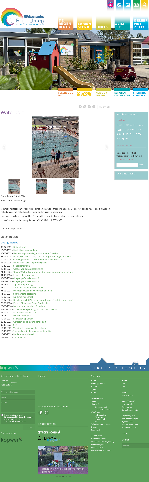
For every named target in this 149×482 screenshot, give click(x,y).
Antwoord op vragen (130, 419)
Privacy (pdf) (99, 417)
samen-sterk (134, 129)
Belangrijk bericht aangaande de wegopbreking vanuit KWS (42, 256)
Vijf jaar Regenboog (23, 284)
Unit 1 (124, 384)
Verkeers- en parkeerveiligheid (28, 287)
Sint (15, 324)
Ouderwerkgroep (98, 444)
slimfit (120, 134)
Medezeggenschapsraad (101, 450)
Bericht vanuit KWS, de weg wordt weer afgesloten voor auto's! (43, 300)
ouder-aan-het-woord (129, 125)
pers (141, 124)
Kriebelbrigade (97, 447)
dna (118, 125)
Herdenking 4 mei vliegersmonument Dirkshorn (36, 253)
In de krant (95, 430)
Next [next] (107, 147)
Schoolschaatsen (21, 265)
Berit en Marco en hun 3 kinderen (29, 306)
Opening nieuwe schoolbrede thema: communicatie (38, 259)
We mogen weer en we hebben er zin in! (32, 290)
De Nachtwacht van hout (25, 312)
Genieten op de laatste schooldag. (29, 321)
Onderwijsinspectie (102, 409)
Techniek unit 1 (20, 337)
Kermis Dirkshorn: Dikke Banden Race (31, 303)
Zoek (141, 164)
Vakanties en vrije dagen (101, 424)
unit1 (129, 134)
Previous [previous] (4, 147)
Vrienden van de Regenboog (102, 441)
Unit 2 (124, 386)
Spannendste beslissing (24, 293)
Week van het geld (22, 315)
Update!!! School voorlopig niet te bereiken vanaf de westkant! (43, 272)
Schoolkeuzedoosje (130, 410)
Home (93, 381)
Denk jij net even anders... (25, 250)
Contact (125, 433)
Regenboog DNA (128, 416)
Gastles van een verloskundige (28, 268)
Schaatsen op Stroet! (23, 318)
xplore (125, 138)
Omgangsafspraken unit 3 (26, 278)
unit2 (137, 134)
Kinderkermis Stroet (23, 296)
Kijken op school (128, 404)
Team (93, 401)
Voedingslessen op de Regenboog (30, 328)
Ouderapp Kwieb (98, 384)
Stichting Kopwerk (129, 427)
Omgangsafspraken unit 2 (26, 281)
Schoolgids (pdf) (101, 407)
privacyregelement (11, 421)
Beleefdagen (127, 407)
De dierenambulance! (23, 334)
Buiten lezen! (19, 247)
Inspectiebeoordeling (23, 275)
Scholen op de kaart (130, 424)
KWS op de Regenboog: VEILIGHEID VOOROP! (35, 309)
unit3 (119, 138)
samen (122, 129)
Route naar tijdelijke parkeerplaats (30, 262)
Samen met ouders (98, 439)
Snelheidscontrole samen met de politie (32, 331)
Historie (94, 427)
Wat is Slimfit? (127, 395)
